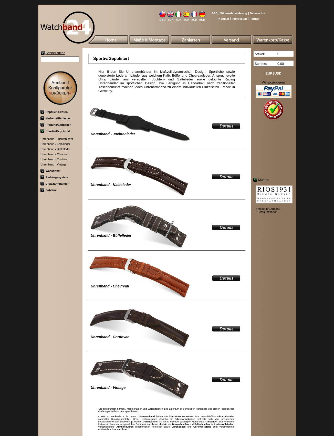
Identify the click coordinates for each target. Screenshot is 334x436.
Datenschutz (258, 13)
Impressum (239, 18)
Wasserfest (50, 170)
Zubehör (48, 190)
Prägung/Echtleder (55, 124)
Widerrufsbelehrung (233, 13)
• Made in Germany (268, 208)
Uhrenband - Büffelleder (55, 149)
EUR (268, 73)
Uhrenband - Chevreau (54, 154)
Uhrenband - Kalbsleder (55, 144)
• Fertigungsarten (266, 211)
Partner (254, 18)
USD (277, 73)
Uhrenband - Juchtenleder (56, 138)
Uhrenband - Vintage (53, 164)
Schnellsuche (55, 53)
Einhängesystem (54, 177)
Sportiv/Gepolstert (55, 131)
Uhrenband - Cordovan (54, 159)
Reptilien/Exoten (54, 111)
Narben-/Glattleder (55, 118)
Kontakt (223, 18)
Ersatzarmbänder (54, 183)
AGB (214, 13)
